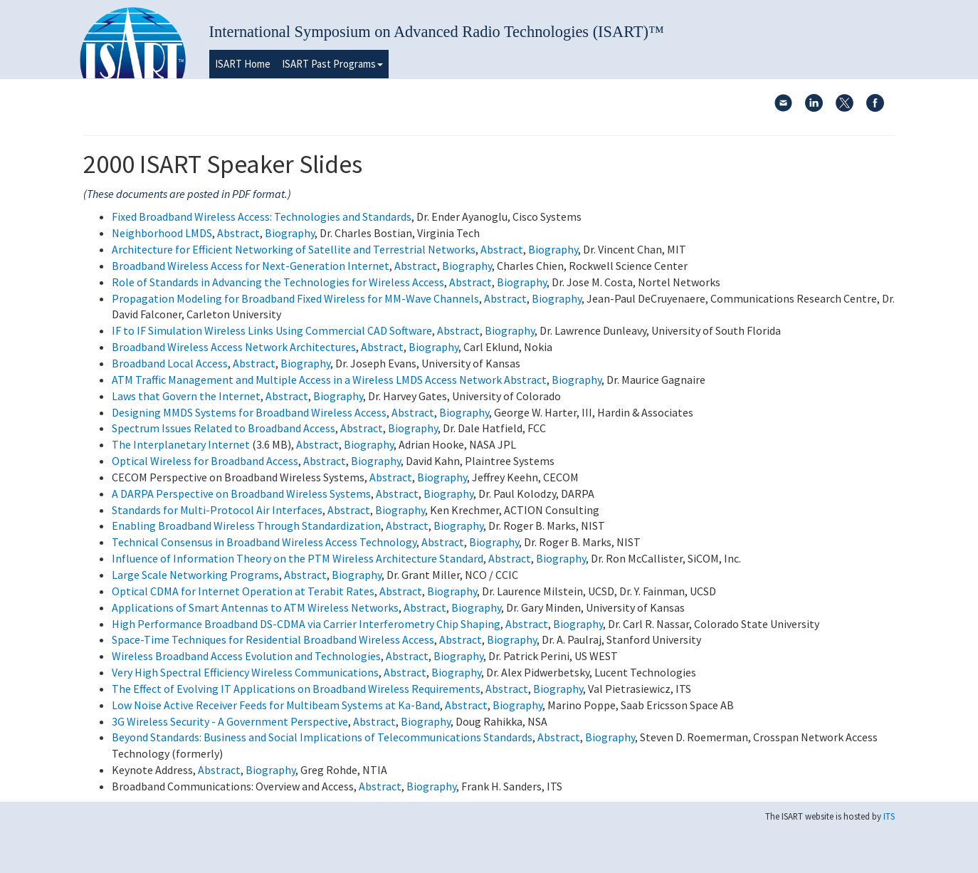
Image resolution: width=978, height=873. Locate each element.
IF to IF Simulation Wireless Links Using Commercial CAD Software (272, 330)
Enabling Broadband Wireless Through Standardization (246, 525)
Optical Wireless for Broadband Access (205, 461)
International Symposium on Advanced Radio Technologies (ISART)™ (436, 32)
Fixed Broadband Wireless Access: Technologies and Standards (261, 216)
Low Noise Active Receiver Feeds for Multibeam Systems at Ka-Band (276, 705)
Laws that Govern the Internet (186, 396)
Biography (290, 233)
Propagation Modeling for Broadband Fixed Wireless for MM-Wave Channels (295, 298)
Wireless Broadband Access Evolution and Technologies (246, 656)
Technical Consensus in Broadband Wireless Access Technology (264, 542)
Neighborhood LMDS (162, 233)
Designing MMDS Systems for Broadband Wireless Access (249, 412)
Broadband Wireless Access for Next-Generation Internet (250, 265)
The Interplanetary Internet (181, 444)
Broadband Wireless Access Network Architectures (234, 347)
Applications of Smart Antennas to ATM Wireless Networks (255, 607)
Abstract (238, 233)
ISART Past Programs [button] (332, 63)
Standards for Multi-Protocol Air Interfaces (217, 510)
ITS (889, 816)
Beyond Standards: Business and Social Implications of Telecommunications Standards (322, 737)
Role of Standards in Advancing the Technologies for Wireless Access (278, 282)
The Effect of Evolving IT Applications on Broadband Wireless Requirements (296, 688)
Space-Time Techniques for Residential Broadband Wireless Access (273, 639)
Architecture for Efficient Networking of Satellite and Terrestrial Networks (293, 249)
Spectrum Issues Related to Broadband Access (223, 428)
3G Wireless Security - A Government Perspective (230, 721)
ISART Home (242, 63)
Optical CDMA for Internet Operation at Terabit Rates (243, 591)
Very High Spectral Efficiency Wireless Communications (245, 672)
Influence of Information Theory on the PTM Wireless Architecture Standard (297, 558)
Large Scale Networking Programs (195, 575)
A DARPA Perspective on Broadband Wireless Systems (241, 493)
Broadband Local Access (170, 363)
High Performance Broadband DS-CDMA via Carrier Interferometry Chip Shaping (306, 624)
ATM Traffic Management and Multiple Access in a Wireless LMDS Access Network (307, 379)
